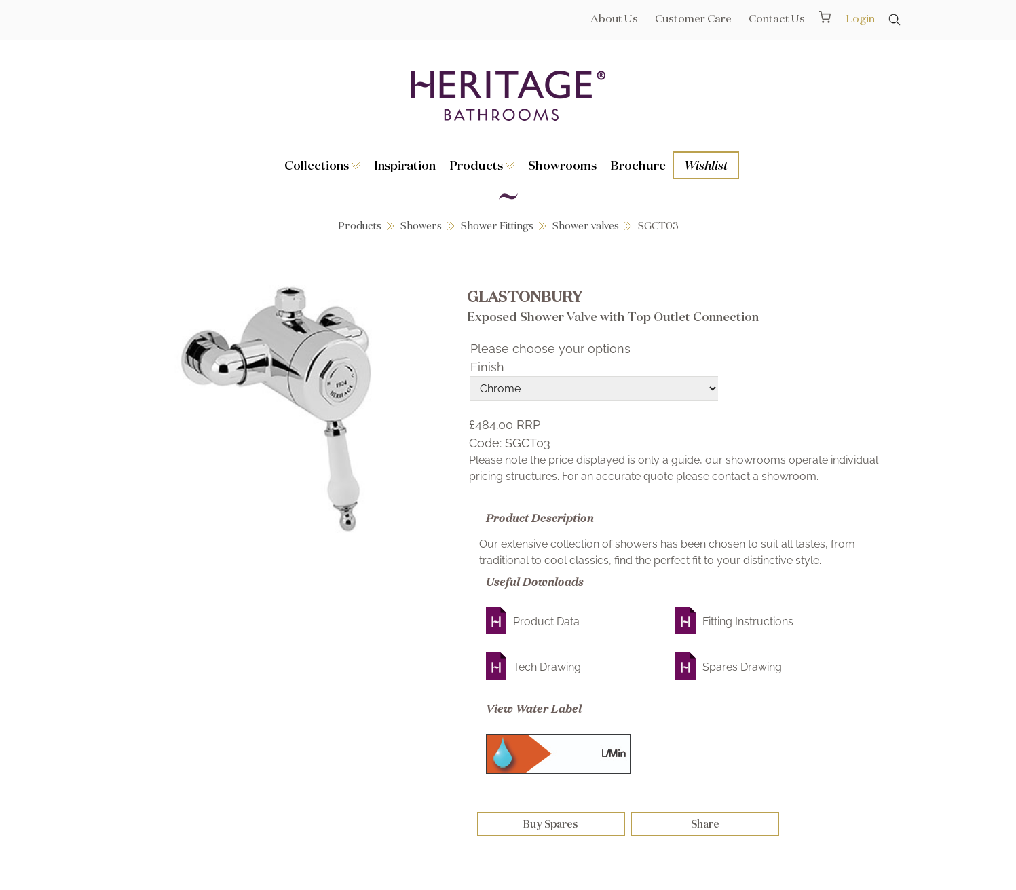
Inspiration (405, 165)
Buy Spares (550, 823)
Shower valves (585, 225)
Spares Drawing (742, 667)
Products (481, 165)
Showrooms (562, 165)
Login (860, 18)
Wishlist (706, 165)
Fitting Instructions (747, 621)
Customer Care (693, 18)
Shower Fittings (497, 225)
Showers (421, 225)
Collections (322, 165)
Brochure (638, 165)
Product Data (546, 621)
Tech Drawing (547, 667)
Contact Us (777, 18)
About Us (614, 18)
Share (705, 823)
